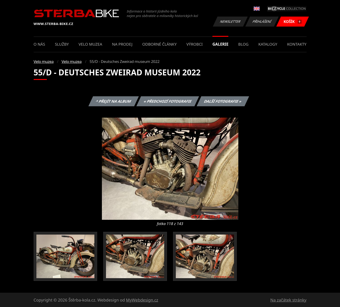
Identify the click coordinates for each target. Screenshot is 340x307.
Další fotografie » (223, 101)
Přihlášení (262, 21)
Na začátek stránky (288, 300)
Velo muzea (90, 44)
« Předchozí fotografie (168, 101)
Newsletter (230, 21)
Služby (62, 44)
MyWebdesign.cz (142, 300)
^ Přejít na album (113, 101)
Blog (243, 44)
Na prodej (122, 44)
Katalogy (267, 44)
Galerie (220, 44)
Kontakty (296, 44)
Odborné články (159, 44)
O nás (39, 44)
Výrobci (194, 44)
